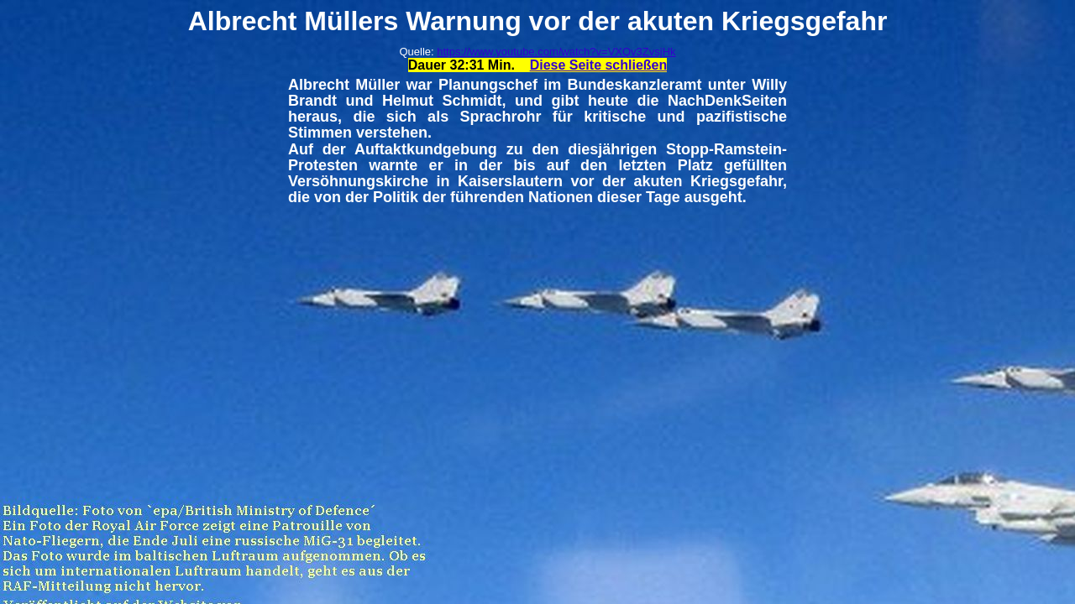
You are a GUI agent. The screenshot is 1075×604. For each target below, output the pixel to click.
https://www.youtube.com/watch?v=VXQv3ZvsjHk (556, 51)
